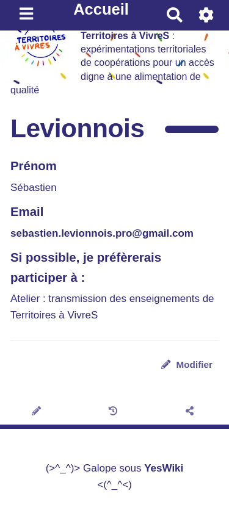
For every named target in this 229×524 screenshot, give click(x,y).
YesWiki (163, 468)
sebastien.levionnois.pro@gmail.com (102, 233)
